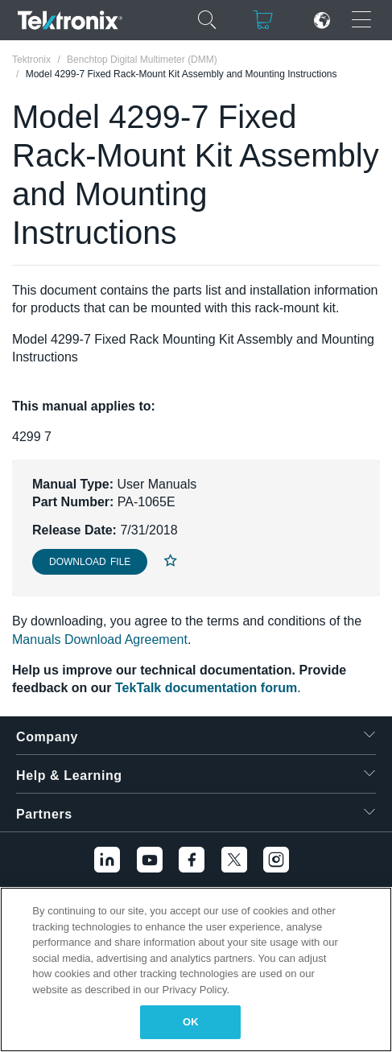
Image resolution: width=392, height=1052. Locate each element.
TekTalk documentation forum (206, 688)
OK (191, 1022)
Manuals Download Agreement (100, 639)
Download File (89, 561)
